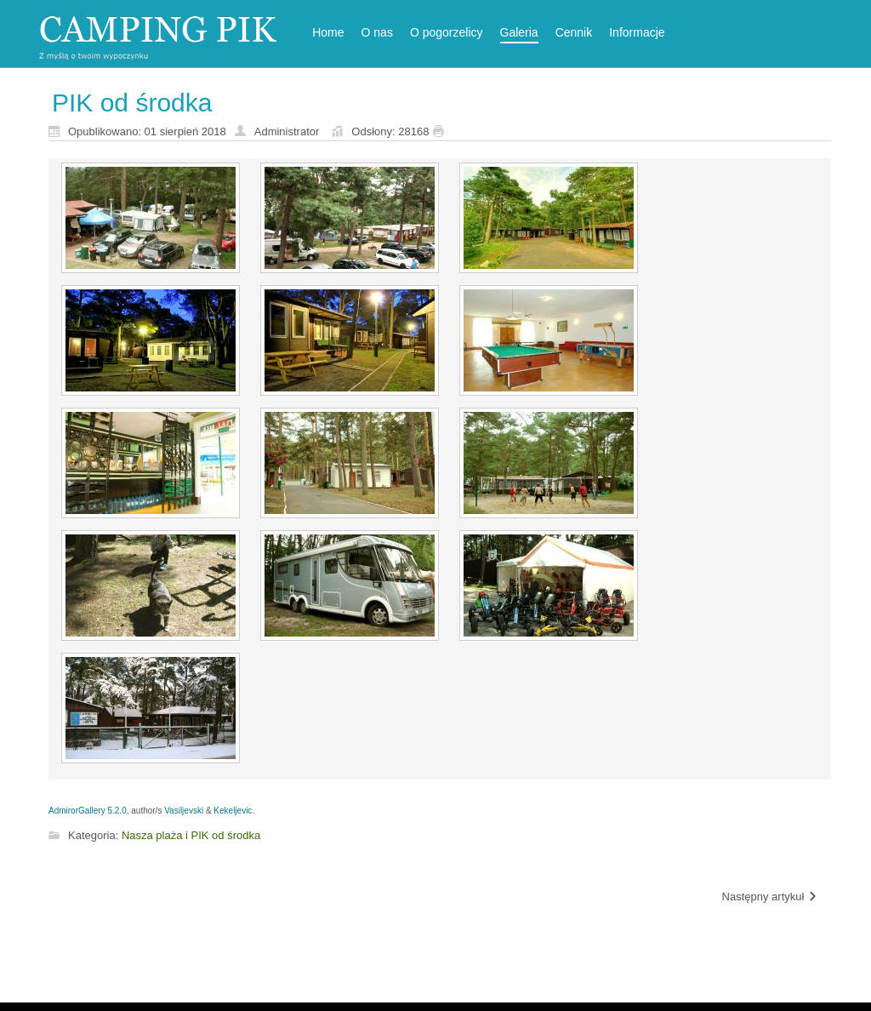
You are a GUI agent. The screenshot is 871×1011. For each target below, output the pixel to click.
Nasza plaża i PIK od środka (191, 835)
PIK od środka (132, 103)
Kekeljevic (232, 810)
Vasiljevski (183, 810)
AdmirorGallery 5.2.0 (87, 810)
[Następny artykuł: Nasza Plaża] (770, 897)
